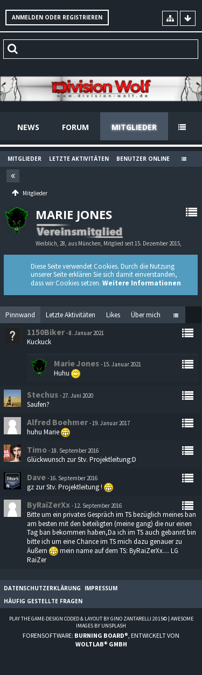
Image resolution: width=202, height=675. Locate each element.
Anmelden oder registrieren (57, 17)
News (28, 127)
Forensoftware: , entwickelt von (101, 639)
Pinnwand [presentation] (20, 314)
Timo (37, 450)
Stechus (42, 395)
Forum (75, 127)
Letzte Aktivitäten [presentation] (70, 314)
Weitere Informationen (141, 283)
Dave (36, 477)
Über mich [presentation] (146, 314)
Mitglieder (134, 127)
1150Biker (46, 332)
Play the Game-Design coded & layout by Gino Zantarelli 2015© (88, 618)
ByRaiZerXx (48, 505)
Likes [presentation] (113, 314)
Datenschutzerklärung (42, 588)
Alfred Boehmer (57, 422)
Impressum (101, 588)
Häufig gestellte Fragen (43, 601)
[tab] (20, 315)
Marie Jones (76, 363)
